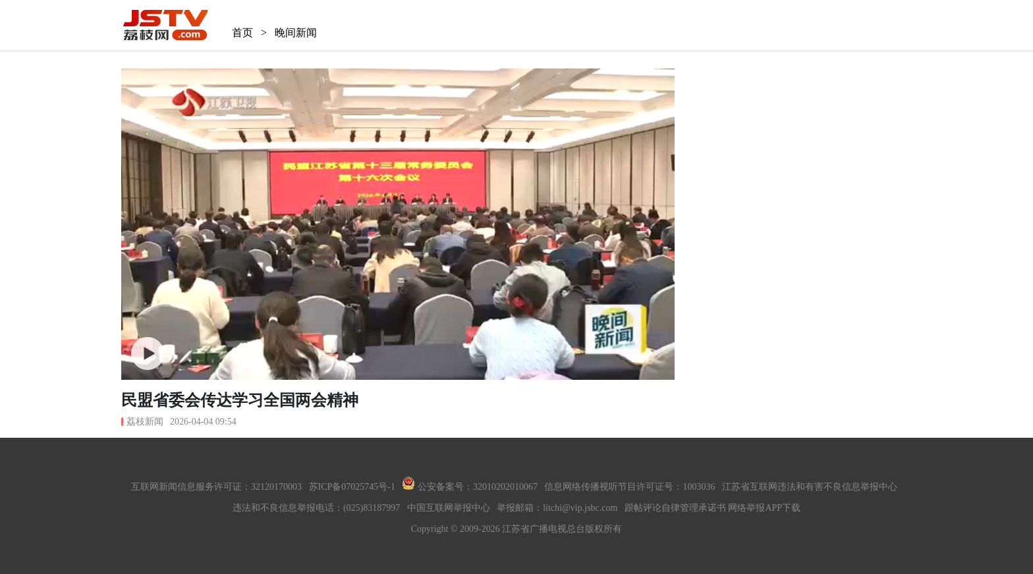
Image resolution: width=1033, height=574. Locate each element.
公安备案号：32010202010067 (470, 487)
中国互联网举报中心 (448, 508)
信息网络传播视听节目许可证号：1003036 (629, 487)
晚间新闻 (296, 32)
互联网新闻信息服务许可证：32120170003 (216, 487)
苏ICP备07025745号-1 (352, 487)
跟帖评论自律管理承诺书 (675, 508)
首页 (242, 32)
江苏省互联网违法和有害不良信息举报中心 (809, 487)
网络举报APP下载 (764, 508)
